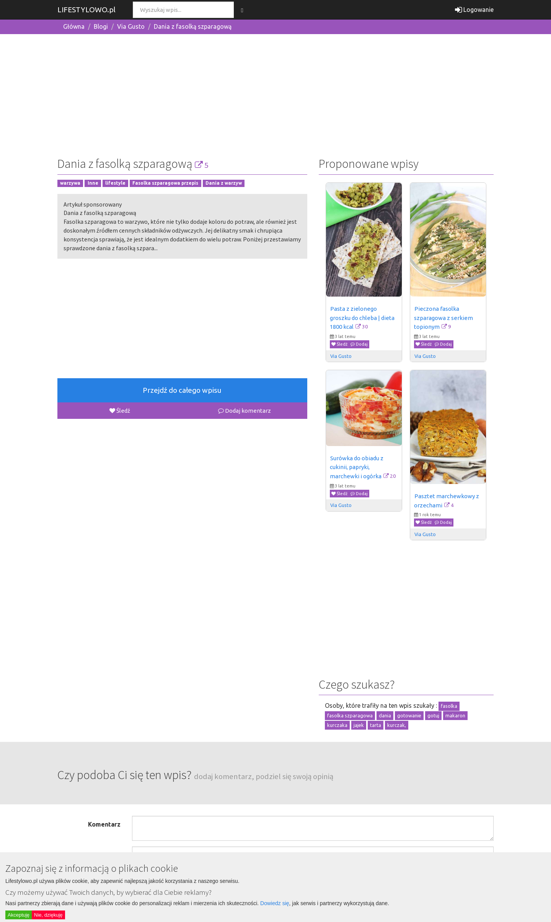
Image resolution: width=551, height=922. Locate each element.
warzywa (70, 183)
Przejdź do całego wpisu (182, 390)
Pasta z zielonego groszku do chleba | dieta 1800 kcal (363, 317)
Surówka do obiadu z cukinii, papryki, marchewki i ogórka (357, 467)
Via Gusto (131, 26)
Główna (74, 26)
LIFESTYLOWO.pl (86, 9)
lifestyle (115, 183)
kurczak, (396, 725)
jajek (359, 725)
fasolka (449, 706)
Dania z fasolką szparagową (192, 26)
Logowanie (474, 9)
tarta (375, 725)
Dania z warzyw (223, 183)
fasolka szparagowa (350, 715)
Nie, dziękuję (48, 915)
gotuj (433, 715)
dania (385, 715)
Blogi (101, 26)
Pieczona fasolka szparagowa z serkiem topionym (444, 317)
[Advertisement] (275, 94)
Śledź (119, 410)
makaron (455, 715)
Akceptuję (18, 915)
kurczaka (337, 725)
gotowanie (409, 715)
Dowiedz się (274, 903)
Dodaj (359, 344)
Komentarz (104, 824)
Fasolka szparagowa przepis (165, 183)
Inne (93, 183)
